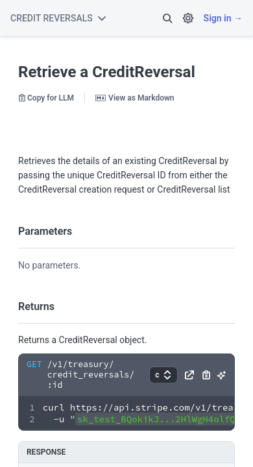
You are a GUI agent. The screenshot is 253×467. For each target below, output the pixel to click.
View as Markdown (134, 98)
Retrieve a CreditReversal (106, 72)
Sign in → (223, 18)
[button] (167, 18)
